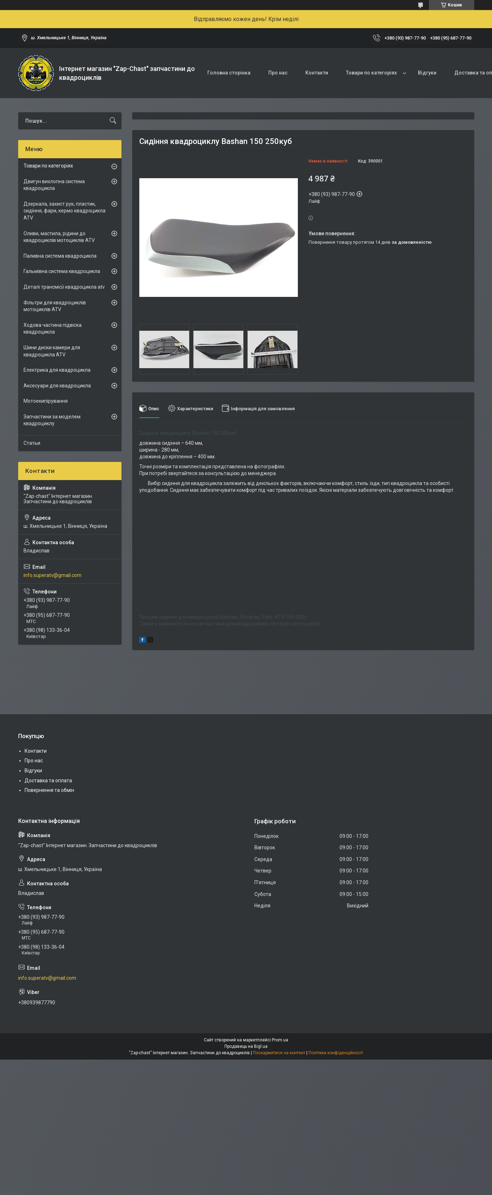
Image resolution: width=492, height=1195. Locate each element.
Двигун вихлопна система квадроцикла (54, 185)
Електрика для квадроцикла (57, 370)
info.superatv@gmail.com (53, 575)
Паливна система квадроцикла (60, 256)
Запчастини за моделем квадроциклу (52, 420)
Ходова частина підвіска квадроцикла (53, 328)
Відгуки (427, 73)
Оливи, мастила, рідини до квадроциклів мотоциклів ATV (59, 237)
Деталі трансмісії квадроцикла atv (64, 287)
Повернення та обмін (49, 790)
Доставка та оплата (48, 780)
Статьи (32, 443)
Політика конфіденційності (336, 1052)
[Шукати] (112, 120)
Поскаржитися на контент (279, 1052)
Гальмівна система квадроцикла (62, 271)
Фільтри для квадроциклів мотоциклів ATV (55, 306)
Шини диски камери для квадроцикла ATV (52, 351)
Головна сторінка (228, 73)
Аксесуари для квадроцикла (57, 385)
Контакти (316, 73)
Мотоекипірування (46, 401)
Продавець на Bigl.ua (246, 1046)
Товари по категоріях (371, 73)
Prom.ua (280, 1039)
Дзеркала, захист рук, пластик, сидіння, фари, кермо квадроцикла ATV (64, 211)
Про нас (278, 73)
